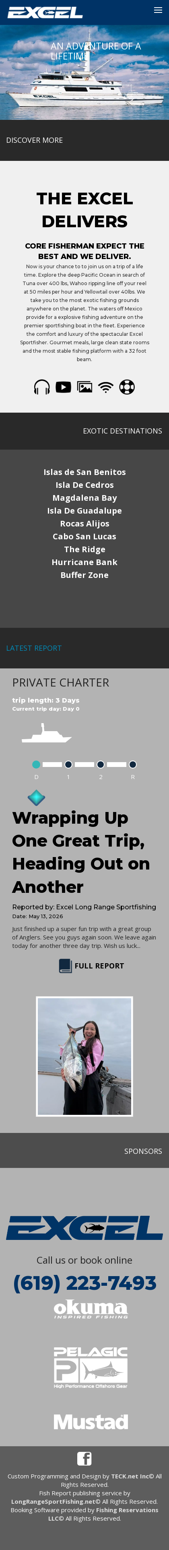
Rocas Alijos (84, 523)
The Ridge (84, 549)
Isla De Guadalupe (84, 510)
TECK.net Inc (130, 1476)
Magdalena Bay (84, 497)
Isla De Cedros (85, 484)
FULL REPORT (90, 965)
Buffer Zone (84, 574)
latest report (34, 648)
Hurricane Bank (84, 562)
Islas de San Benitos (84, 472)
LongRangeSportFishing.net (53, 1501)
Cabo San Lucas (84, 536)
